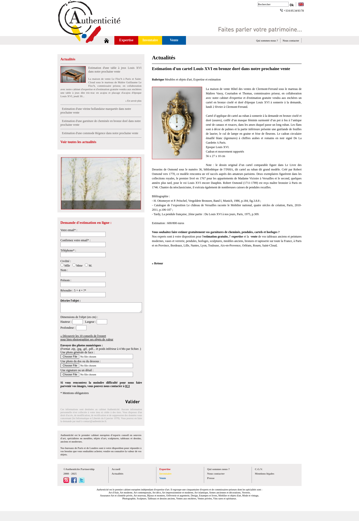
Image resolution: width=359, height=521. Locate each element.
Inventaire (150, 40)
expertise (237, 236)
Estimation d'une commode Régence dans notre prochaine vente (99, 133)
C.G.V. (259, 469)
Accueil (116, 469)
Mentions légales (264, 473)
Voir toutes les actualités (78, 142)
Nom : (64, 270)
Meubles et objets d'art (178, 79)
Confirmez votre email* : (75, 240)
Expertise (126, 40)
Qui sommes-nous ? (267, 40)
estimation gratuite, (216, 236)
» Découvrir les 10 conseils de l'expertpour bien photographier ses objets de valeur (86, 337)
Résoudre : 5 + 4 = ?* (73, 290)
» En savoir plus (133, 100)
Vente (174, 40)
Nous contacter (291, 40)
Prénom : (65, 280)
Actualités (67, 59)
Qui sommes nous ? (218, 469)
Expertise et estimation (207, 79)
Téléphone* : (68, 250)
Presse (211, 478)
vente (254, 236)
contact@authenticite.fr (94, 421)
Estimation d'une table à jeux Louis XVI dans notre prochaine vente (114, 69)
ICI (127, 386)
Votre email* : (68, 230)
